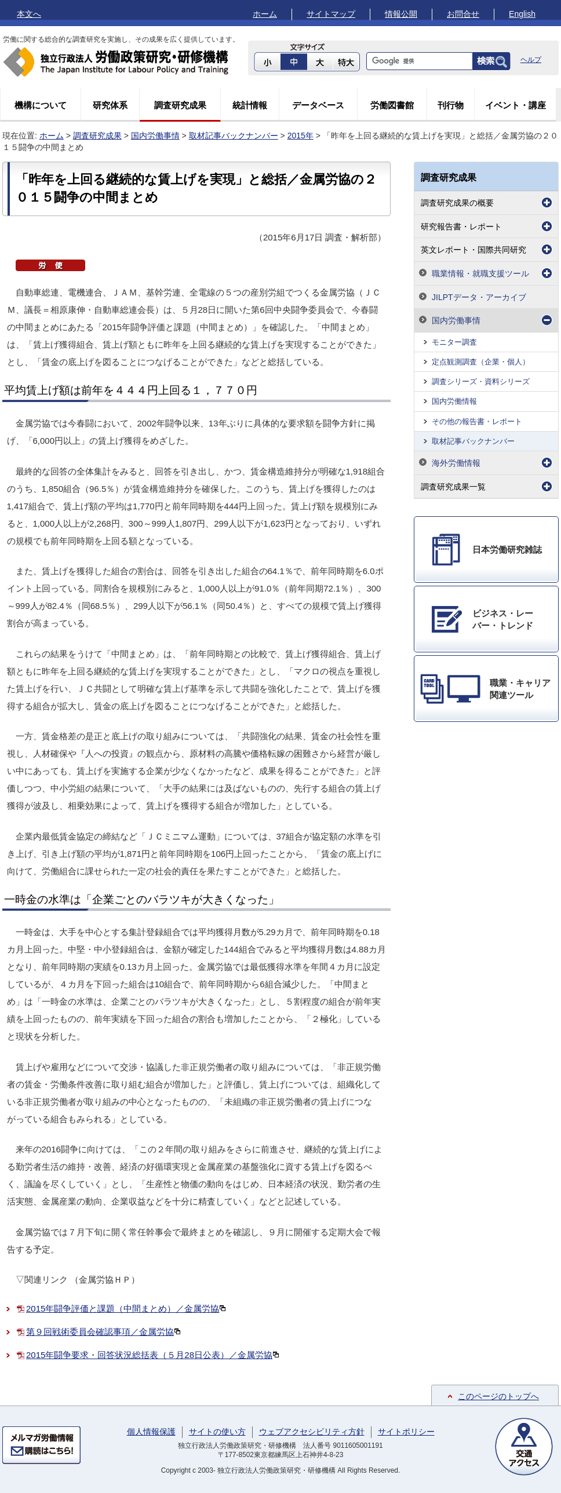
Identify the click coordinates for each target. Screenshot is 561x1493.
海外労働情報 (456, 463)
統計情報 (249, 105)
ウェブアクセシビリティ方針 (312, 1431)
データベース (318, 105)
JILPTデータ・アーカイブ (479, 297)
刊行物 (451, 105)
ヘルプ (530, 60)
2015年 (300, 135)
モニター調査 (454, 342)
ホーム (265, 14)
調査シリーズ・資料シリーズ (481, 381)
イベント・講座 (515, 105)
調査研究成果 (180, 105)
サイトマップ (331, 14)
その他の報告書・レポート (477, 421)
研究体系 (110, 105)
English (522, 14)
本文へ (29, 14)
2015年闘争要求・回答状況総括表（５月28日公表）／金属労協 (152, 1355)
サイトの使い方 (217, 1431)
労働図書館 (392, 105)
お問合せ (463, 14)
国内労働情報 (454, 401)
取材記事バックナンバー (233, 135)
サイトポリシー (406, 1431)
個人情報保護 (151, 1431)
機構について (40, 105)
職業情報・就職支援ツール (480, 273)
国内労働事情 (155, 135)
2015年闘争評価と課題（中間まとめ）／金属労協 (126, 1308)
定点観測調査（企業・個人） (481, 361)
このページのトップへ (498, 1396)
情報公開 (401, 14)
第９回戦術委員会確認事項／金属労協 (103, 1332)
